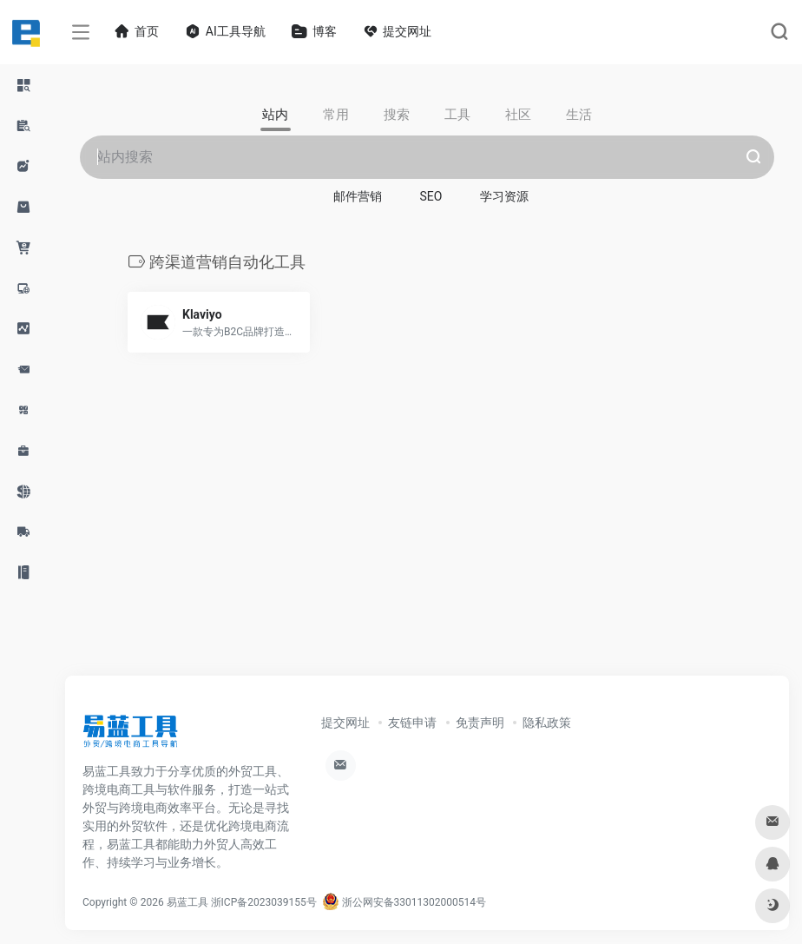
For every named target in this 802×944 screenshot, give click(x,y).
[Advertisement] (427, 533)
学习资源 (504, 196)
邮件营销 (357, 196)
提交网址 (345, 722)
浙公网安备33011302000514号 (404, 902)
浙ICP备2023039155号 (264, 902)
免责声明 (480, 722)
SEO (431, 196)
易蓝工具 (187, 902)
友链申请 (412, 722)
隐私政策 (547, 722)
